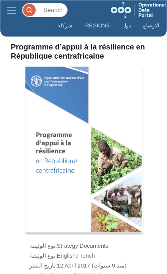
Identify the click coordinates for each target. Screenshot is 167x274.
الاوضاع (151, 25)
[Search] (45, 10)
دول (126, 25)
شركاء (65, 25)
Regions (97, 25)
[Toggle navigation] (12, 10)
